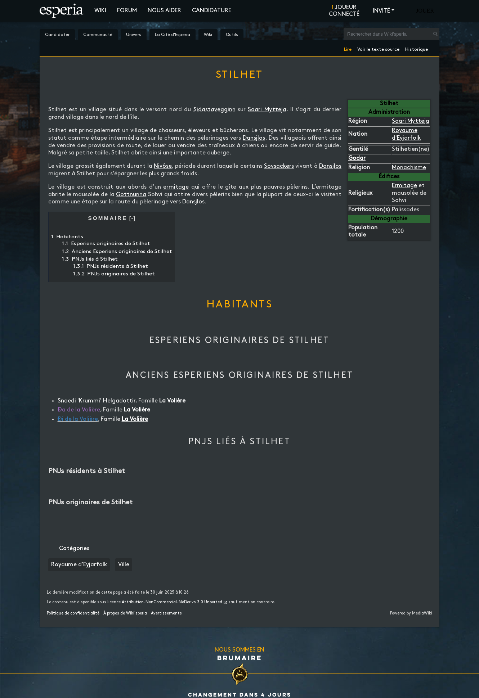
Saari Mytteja (410, 121)
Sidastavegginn (214, 109)
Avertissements (166, 613)
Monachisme (409, 167)
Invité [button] (381, 11)
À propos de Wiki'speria (125, 613)
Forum (127, 10)
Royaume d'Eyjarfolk (79, 564)
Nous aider (164, 10)
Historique (416, 48)
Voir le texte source (378, 48)
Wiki (100, 10)
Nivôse (163, 166)
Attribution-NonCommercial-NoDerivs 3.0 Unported (172, 602)
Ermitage (404, 185)
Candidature (211, 10)
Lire (348, 48)
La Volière (172, 401)
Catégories (74, 548)
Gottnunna (131, 194)
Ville (123, 564)
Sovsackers (279, 166)
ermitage (176, 187)
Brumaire (239, 657)
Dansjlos (254, 138)
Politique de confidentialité (73, 613)
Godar (357, 158)
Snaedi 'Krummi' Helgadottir (96, 401)
